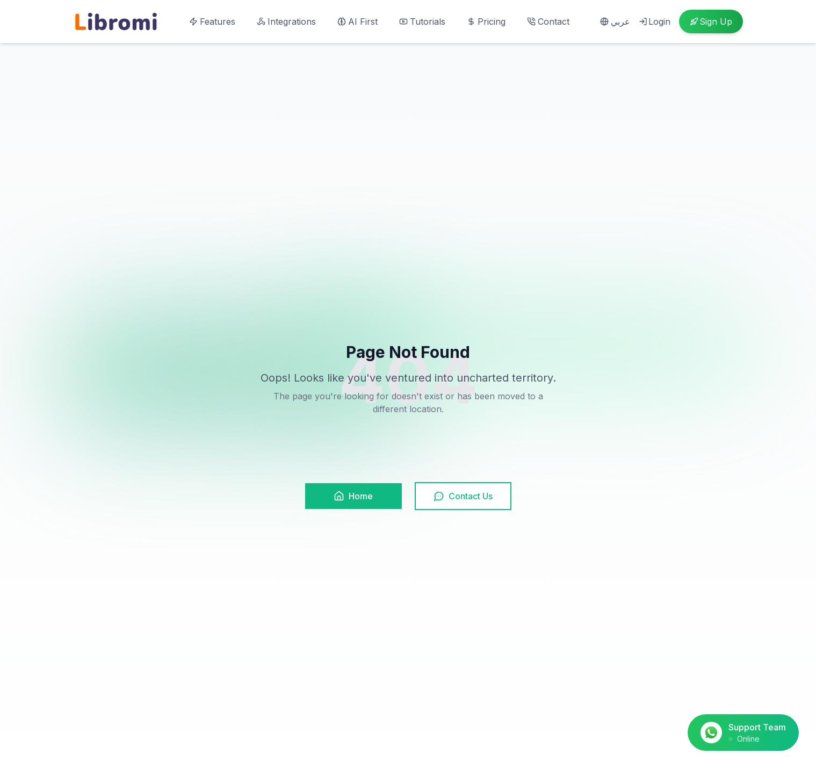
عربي (615, 21)
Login (654, 21)
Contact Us (463, 496)
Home (353, 496)
